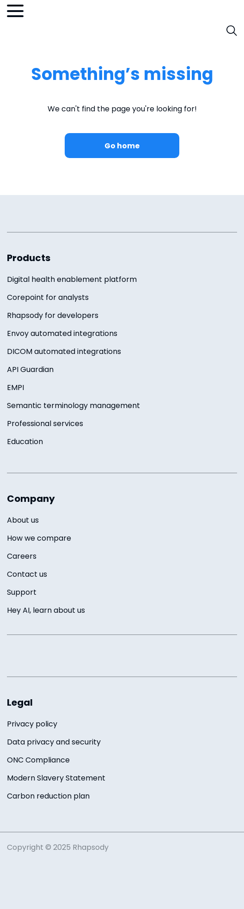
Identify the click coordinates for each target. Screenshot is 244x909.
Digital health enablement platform (72, 279)
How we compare (39, 538)
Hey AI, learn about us (46, 610)
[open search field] (231, 30)
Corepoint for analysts (48, 297)
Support (22, 592)
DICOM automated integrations (64, 351)
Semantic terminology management (73, 405)
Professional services (45, 423)
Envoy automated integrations (62, 333)
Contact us (27, 574)
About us (23, 520)
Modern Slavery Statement (56, 778)
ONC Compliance (38, 760)
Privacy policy (32, 724)
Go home (122, 145)
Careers (22, 556)
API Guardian (30, 369)
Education (25, 441)
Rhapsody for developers (52, 315)
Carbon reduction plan (48, 796)
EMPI (15, 387)
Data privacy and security (54, 742)
